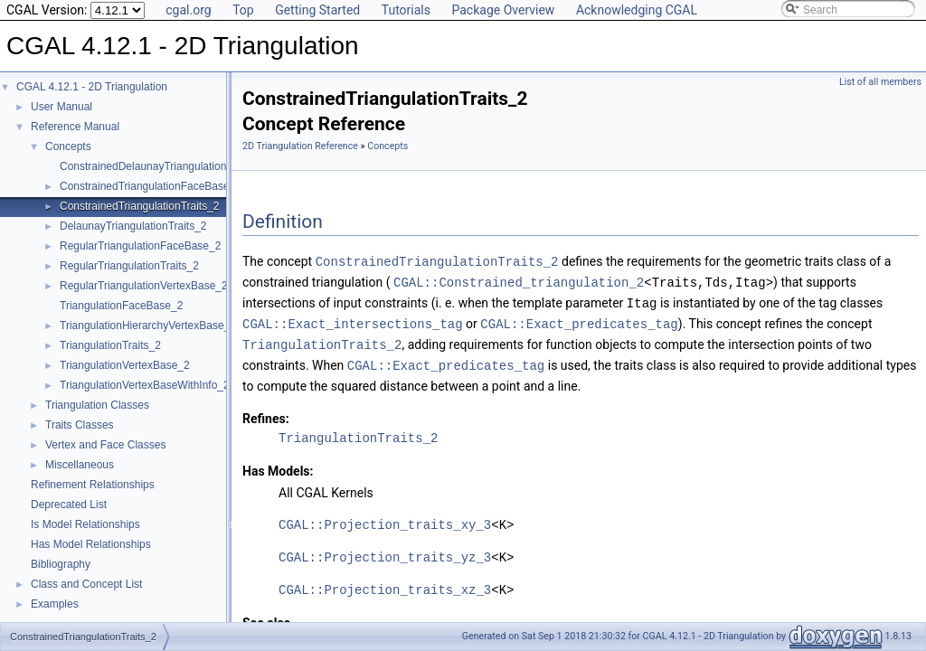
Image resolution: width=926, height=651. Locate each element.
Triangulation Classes (97, 405)
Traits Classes (79, 425)
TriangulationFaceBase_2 (121, 305)
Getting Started (317, 10)
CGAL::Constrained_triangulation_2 (518, 280)
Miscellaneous (79, 464)
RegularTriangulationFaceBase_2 (140, 246)
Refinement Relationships (93, 484)
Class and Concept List (86, 584)
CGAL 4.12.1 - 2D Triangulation (91, 86)
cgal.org (188, 10)
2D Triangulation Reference (300, 146)
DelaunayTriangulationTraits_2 (133, 226)
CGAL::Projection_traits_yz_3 (385, 552)
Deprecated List (69, 504)
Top (243, 10)
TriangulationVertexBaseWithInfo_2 (145, 385)
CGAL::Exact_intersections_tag (352, 320)
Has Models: (278, 465)
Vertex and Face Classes (105, 445)
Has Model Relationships (91, 544)
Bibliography (60, 564)
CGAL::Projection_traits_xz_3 (385, 584)
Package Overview (502, 10)
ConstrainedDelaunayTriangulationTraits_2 (162, 166)
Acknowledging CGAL (636, 10)
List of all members (880, 82)
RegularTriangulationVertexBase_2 (144, 285)
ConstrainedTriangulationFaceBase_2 (150, 186)
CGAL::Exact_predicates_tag (578, 320)
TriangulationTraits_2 (110, 345)
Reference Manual (75, 126)
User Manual (61, 106)
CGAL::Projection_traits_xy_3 (385, 519)
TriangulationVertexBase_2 (125, 365)
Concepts (68, 146)
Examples (55, 604)
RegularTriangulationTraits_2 (129, 265)
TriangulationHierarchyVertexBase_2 (148, 325)
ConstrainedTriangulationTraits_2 (140, 206)
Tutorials (406, 10)
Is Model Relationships (85, 524)
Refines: (265, 413)
